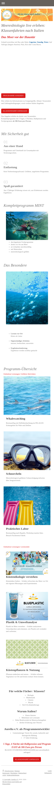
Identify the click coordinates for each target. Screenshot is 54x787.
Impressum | (6, 773)
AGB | (4, 775)
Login (50, 771)
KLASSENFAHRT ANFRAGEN (15, 111)
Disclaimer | (14, 773)
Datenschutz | (22, 773)
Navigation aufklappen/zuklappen (27, 3)
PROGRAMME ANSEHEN (13, 96)
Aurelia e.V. (14, 779)
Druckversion (8, 771)
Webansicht (48, 773)
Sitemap (17, 771)
